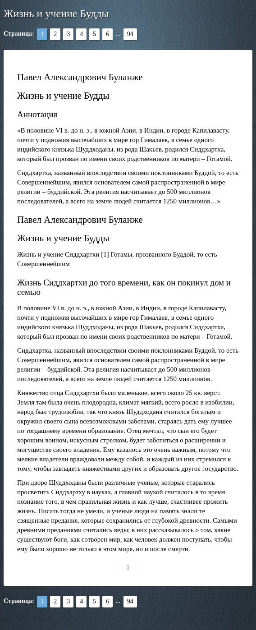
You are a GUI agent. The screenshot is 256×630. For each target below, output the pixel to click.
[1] (105, 254)
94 (130, 34)
